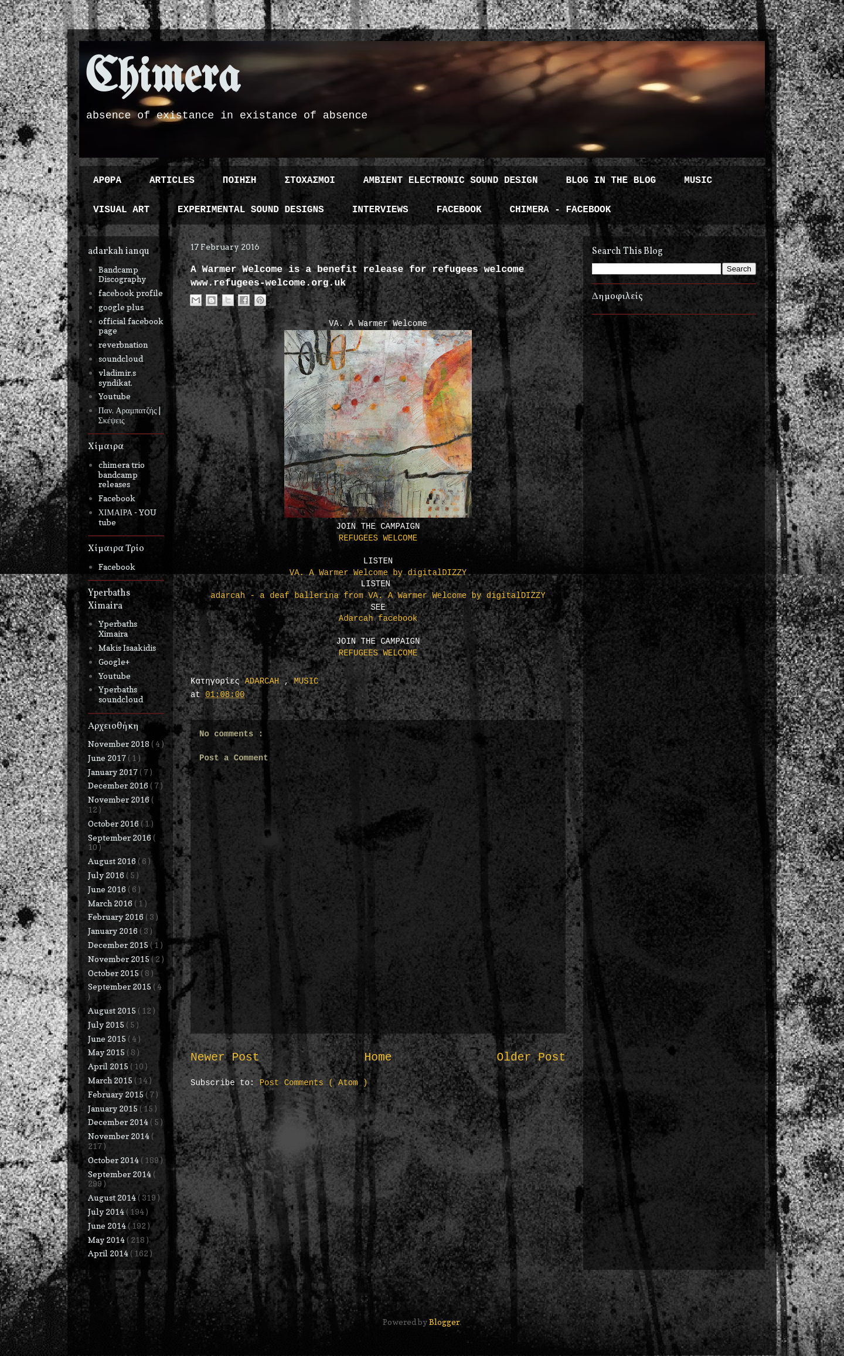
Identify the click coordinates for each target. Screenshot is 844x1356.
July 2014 (107, 1211)
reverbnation (123, 344)
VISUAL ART (121, 210)
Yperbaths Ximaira (117, 628)
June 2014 (108, 1226)
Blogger (444, 1322)
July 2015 (107, 1024)
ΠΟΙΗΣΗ (240, 180)
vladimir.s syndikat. (117, 378)
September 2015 (120, 986)
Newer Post (225, 1057)
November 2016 (119, 799)
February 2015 (116, 1094)
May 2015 (107, 1052)
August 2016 (113, 861)
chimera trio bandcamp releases (121, 475)
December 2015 (119, 945)
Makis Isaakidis (127, 647)
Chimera (162, 78)
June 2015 (108, 1039)
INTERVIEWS (380, 210)
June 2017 (108, 758)
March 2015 (111, 1080)
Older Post (531, 1057)
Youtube (114, 396)
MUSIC (698, 180)
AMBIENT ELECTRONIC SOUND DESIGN (450, 180)
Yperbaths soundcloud (120, 694)
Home (378, 1057)
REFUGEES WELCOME (378, 538)
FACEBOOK (459, 210)
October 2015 (114, 973)
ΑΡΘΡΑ (107, 180)
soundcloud (120, 358)
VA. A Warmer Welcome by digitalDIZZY (378, 572)
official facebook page (131, 326)
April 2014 (109, 1253)
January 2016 (113, 931)
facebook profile (130, 293)
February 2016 (116, 917)
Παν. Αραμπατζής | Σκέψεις (129, 415)
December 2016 (119, 785)
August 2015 (113, 1010)
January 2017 (113, 772)
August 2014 (113, 1197)
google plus (121, 307)
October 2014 (114, 1160)
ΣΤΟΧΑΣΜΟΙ (309, 180)
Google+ (114, 662)
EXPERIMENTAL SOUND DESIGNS (251, 210)
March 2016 (111, 903)
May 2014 (107, 1240)
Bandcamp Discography (122, 274)
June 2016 (108, 889)
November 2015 (119, 959)
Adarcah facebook (378, 618)
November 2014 (119, 1136)
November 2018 (119, 744)
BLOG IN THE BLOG (611, 180)
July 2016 (107, 875)
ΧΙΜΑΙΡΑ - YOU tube (127, 517)
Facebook (116, 498)
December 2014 (119, 1122)
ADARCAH (264, 681)
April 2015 (109, 1066)
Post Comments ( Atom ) (314, 1082)
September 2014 (120, 1174)
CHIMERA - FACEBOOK (560, 210)
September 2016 (120, 837)
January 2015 (113, 1108)
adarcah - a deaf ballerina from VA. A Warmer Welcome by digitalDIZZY (377, 595)
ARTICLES (172, 180)
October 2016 (114, 823)
